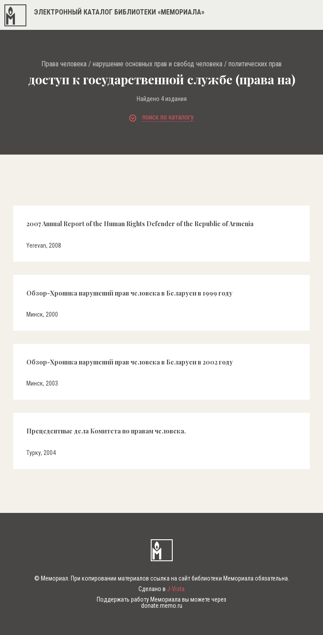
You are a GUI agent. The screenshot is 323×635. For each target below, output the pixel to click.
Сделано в (161, 589)
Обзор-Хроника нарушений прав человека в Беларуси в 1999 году (129, 293)
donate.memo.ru (161, 606)
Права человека (64, 64)
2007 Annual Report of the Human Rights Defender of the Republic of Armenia (140, 224)
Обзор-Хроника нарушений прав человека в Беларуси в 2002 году (129, 362)
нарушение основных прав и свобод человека (157, 64)
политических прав (255, 64)
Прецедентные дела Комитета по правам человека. (106, 431)
